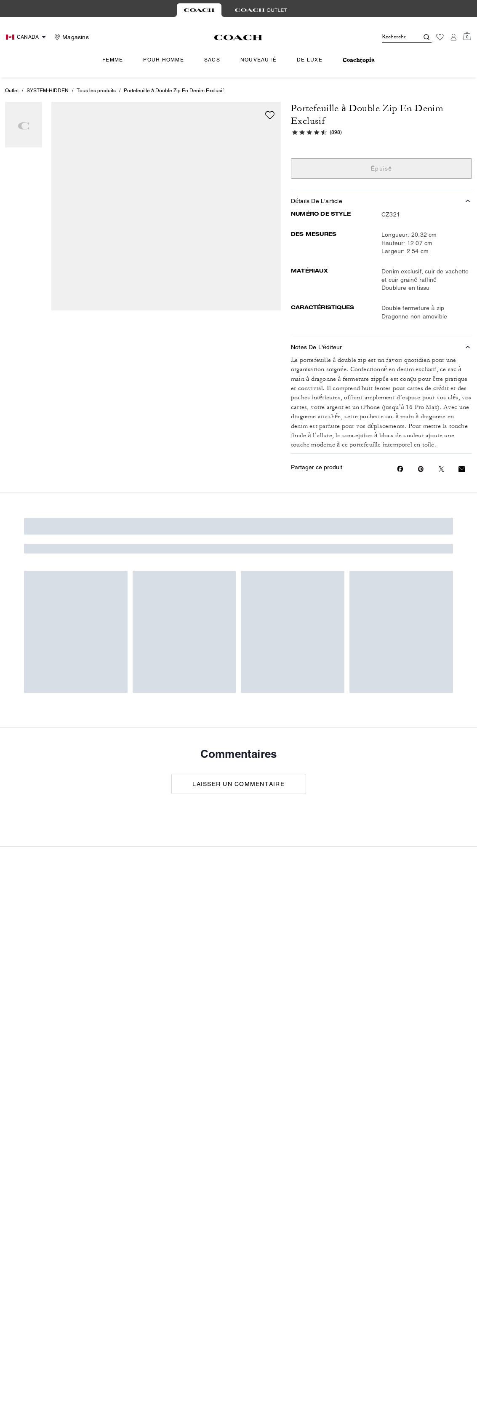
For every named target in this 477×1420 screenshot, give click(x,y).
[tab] (199, 10)
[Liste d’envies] (440, 37)
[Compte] (453, 37)
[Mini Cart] (467, 36)
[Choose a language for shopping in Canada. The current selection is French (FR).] (27, 37)
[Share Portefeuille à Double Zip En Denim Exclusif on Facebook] (400, 469)
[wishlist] (270, 115)
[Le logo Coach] (238, 37)
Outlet (12, 91)
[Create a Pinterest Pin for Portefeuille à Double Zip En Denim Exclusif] (421, 469)
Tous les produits (96, 91)
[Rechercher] (393, 37)
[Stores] (70, 37)
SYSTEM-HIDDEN (48, 91)
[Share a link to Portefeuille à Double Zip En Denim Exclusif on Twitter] (441, 469)
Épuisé (381, 168)
